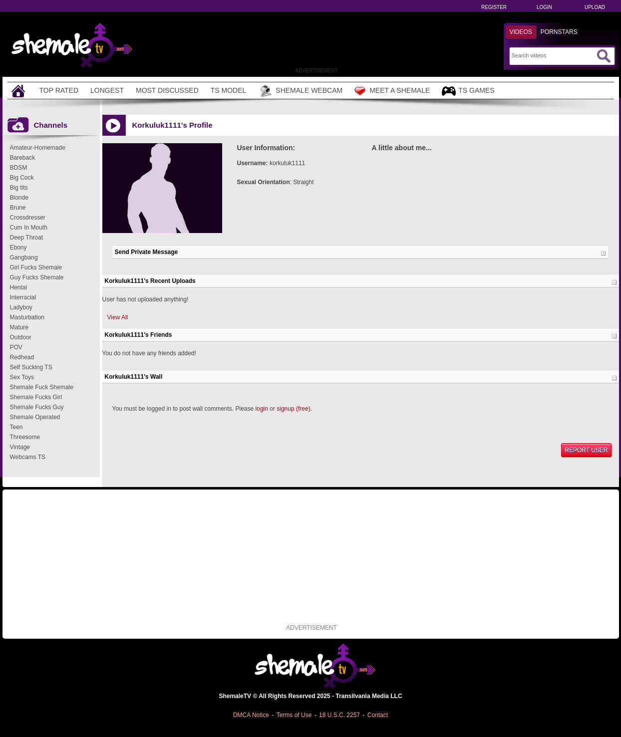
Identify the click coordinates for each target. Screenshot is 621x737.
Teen (16, 427)
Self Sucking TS (31, 367)
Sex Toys (22, 377)
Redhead (22, 357)
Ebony (18, 247)
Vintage (20, 447)
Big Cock (22, 177)
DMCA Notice (251, 715)
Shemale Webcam (300, 91)
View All (117, 317)
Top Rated (59, 90)
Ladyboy (21, 307)
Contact (377, 715)
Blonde (19, 197)
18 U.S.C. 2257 (339, 715)
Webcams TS (28, 457)
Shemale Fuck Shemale (41, 387)
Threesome (25, 437)
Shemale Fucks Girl (36, 397)
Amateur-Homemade (37, 147)
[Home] (19, 90)
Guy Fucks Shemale (37, 277)
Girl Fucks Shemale (36, 267)
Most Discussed (167, 90)
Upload (595, 7)
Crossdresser (27, 217)
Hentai (18, 287)
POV (16, 347)
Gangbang (24, 257)
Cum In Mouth (28, 227)
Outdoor (20, 337)
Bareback (22, 157)
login (262, 408)
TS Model (229, 90)
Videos (521, 31)
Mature (19, 327)
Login (544, 7)
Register (494, 7)
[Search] (553, 55)
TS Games (468, 91)
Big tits (19, 187)
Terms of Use (294, 715)
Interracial (23, 297)
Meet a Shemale (392, 90)
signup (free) (293, 408)
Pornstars (559, 31)
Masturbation (27, 317)
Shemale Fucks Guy (37, 407)
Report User (586, 450)
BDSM (18, 167)
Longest (107, 90)
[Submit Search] (604, 55)
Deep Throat (26, 237)
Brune (18, 207)
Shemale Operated (35, 417)
